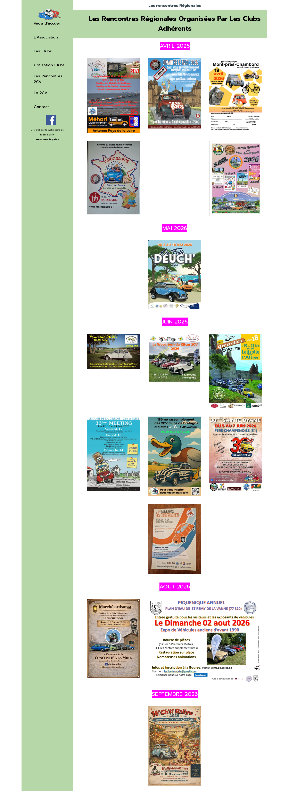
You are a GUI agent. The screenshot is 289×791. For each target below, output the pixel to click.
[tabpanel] (47, 137)
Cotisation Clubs (49, 65)
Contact (41, 107)
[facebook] (51, 120)
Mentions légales (47, 139)
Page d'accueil (47, 23)
